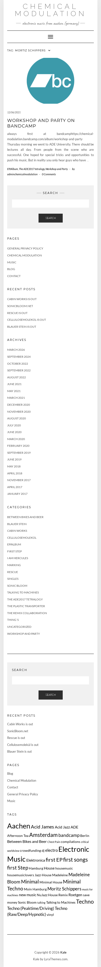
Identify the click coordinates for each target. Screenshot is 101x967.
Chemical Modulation (50, 10)
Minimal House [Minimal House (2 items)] (50, 882)
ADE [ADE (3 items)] (74, 827)
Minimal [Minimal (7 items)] (30, 881)
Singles (12, 578)
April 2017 (14, 487)
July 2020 (14, 425)
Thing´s (13, 620)
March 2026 (16, 349)
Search (50, 218)
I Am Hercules (17, 558)
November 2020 (19, 411)
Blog (11, 269)
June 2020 (14, 432)
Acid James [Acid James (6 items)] (42, 826)
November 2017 (19, 480)
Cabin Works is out (22, 299)
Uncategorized (19, 627)
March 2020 (16, 439)
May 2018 (14, 466)
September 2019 (19, 452)
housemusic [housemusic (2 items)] (64, 868)
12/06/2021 (14, 112)
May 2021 (14, 391)
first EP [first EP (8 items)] (54, 860)
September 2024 (19, 356)
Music (11, 262)
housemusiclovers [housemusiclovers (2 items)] (20, 875)
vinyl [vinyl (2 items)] (50, 915)
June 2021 (14, 384)
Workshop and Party (56, 168)
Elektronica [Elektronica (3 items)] (35, 860)
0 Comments (49, 174)
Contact (14, 276)
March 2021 (16, 397)
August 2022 (16, 377)
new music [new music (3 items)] (27, 894)
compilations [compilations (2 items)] (70, 842)
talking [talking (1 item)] (41, 902)
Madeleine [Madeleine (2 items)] (60, 875)
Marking (14, 565)
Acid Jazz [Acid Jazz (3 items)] (62, 827)
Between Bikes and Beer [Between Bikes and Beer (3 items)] (27, 841)
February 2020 (18, 445)
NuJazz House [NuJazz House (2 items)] (47, 895)
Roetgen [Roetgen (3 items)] (75, 894)
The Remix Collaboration (27, 613)
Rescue (12, 572)
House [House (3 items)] (49, 868)
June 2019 (14, 459)
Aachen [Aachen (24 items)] (18, 826)
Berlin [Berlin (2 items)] (84, 836)
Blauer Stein (17, 524)
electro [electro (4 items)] (51, 850)
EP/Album (12, 168)
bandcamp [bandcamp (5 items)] (68, 835)
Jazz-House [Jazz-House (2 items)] (43, 875)
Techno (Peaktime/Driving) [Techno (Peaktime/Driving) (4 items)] (30, 908)
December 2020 (18, 404)
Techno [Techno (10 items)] (85, 901)
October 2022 (17, 363)
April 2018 (14, 473)
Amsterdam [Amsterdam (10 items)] (43, 834)
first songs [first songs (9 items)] (75, 859)
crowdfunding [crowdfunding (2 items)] (30, 850)
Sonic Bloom (17, 585)
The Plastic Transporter (26, 606)
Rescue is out (17, 313)
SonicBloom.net (20, 306)
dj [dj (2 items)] (43, 850)
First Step (14, 551)
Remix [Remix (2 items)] (63, 895)
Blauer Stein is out (21, 326)
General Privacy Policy (25, 248)
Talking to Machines (23, 592)
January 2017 (17, 494)
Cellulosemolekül (21, 537)
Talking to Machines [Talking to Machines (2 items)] (60, 902)
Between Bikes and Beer (25, 517)
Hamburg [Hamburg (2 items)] (36, 868)
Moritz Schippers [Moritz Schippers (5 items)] (64, 888)
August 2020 (16, 418)
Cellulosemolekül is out (26, 319)
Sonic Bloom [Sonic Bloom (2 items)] (27, 902)
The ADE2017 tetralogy (32, 168)
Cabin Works (17, 530)
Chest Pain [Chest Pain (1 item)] (53, 841)
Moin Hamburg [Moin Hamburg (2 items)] (35, 889)
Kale (63, 952)
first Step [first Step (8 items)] (17, 867)
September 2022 (19, 370)
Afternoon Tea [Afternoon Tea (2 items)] (17, 836)
